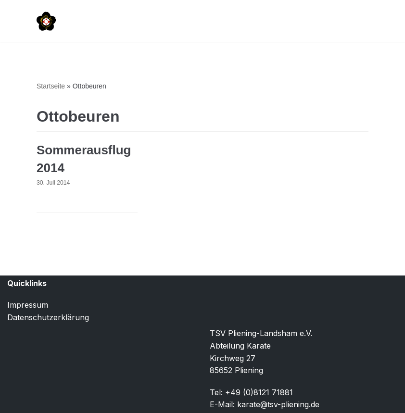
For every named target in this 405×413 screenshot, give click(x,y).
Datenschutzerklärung (48, 317)
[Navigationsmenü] (357, 21)
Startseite (51, 86)
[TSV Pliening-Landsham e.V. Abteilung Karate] (46, 21)
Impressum (27, 305)
